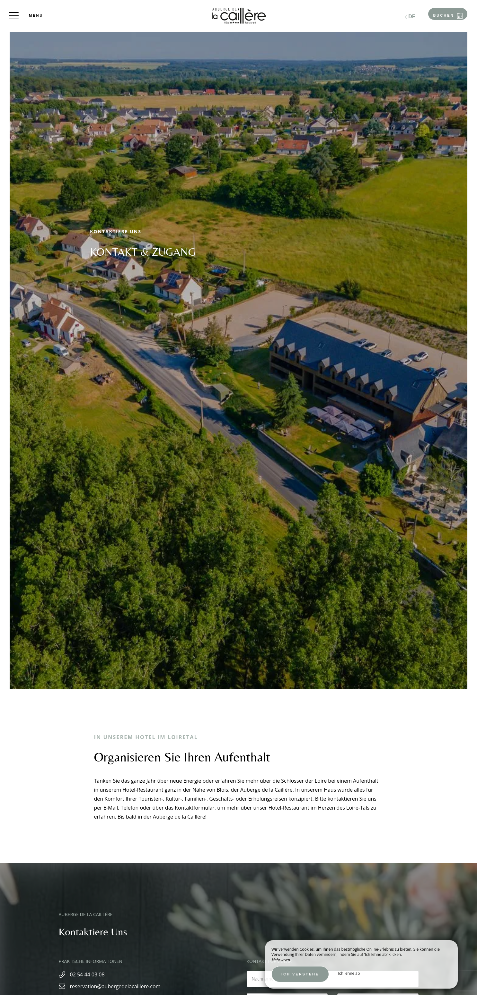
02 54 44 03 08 (87, 974)
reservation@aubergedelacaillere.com (115, 986)
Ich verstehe (300, 974)
